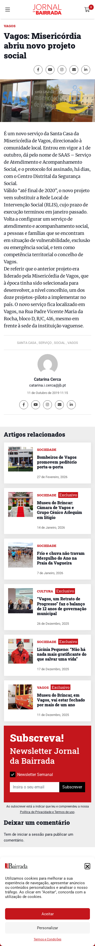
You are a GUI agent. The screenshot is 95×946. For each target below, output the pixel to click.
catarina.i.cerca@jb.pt (47, 385)
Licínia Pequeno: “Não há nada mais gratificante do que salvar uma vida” (61, 654)
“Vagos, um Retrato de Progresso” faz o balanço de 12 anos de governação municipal (61, 606)
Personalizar (47, 928)
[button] (87, 865)
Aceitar (48, 914)
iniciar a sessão (30, 834)
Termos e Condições (47, 939)
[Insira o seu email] (35, 787)
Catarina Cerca (47, 379)
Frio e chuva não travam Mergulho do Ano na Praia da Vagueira (61, 558)
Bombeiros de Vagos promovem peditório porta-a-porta (57, 461)
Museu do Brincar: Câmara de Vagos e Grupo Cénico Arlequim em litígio (59, 510)
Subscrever (72, 787)
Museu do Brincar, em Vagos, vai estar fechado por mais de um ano (61, 699)
